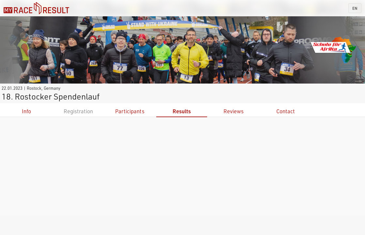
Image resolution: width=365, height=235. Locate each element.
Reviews (233, 111)
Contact (285, 111)
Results (182, 111)
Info (26, 111)
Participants (129, 111)
